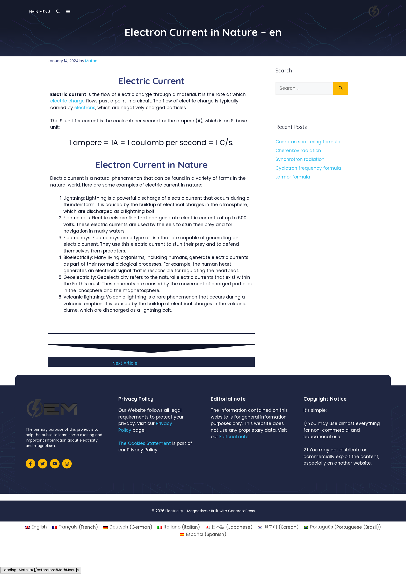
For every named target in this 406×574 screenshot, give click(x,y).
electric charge (67, 101)
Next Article (124, 363)
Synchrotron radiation (300, 159)
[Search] (340, 88)
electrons (84, 108)
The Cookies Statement (144, 443)
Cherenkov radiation (298, 150)
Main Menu (39, 11)
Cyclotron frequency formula (308, 168)
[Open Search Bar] (58, 11)
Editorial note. (234, 437)
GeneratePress (241, 510)
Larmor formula (293, 177)
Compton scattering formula (308, 142)
